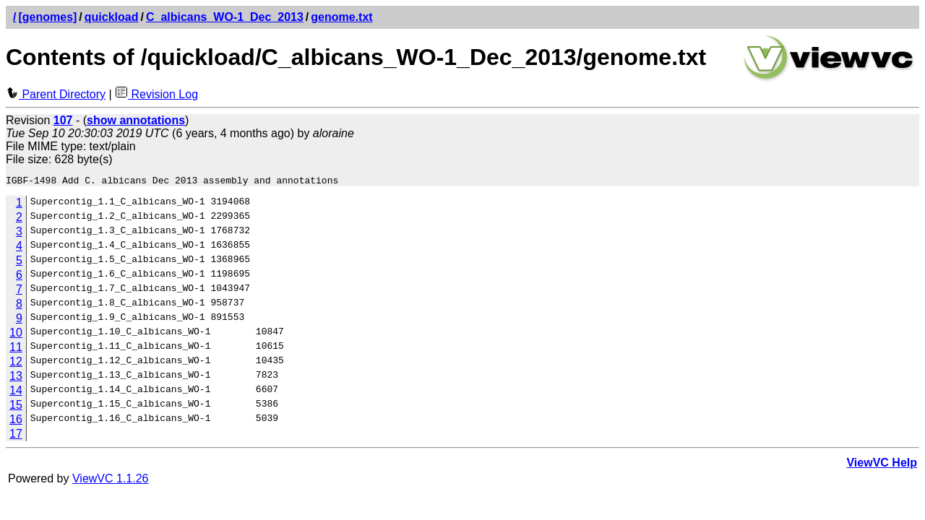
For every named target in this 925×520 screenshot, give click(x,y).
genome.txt (341, 17)
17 (15, 436)
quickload (112, 17)
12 (15, 364)
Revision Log (156, 94)
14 (15, 392)
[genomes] (47, 17)
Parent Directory (56, 94)
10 (15, 335)
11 (15, 349)
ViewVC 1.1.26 (110, 480)
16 (15, 421)
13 (15, 378)
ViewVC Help (881, 465)
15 (15, 407)
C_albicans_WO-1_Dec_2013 (225, 17)
